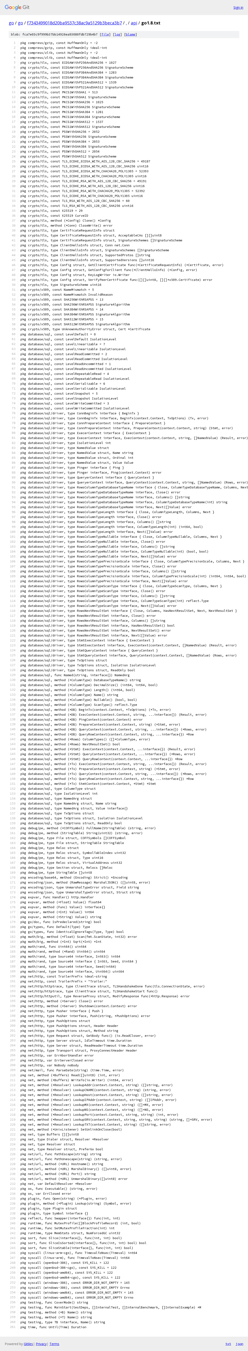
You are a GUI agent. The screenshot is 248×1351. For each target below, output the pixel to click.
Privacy (41, 1344)
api (134, 23)
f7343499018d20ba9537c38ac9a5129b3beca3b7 (74, 23)
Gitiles (28, 1344)
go (11, 23)
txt (228, 1344)
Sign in (238, 7)
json (239, 1344)
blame (130, 34)
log (117, 34)
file (105, 34)
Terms (54, 1344)
